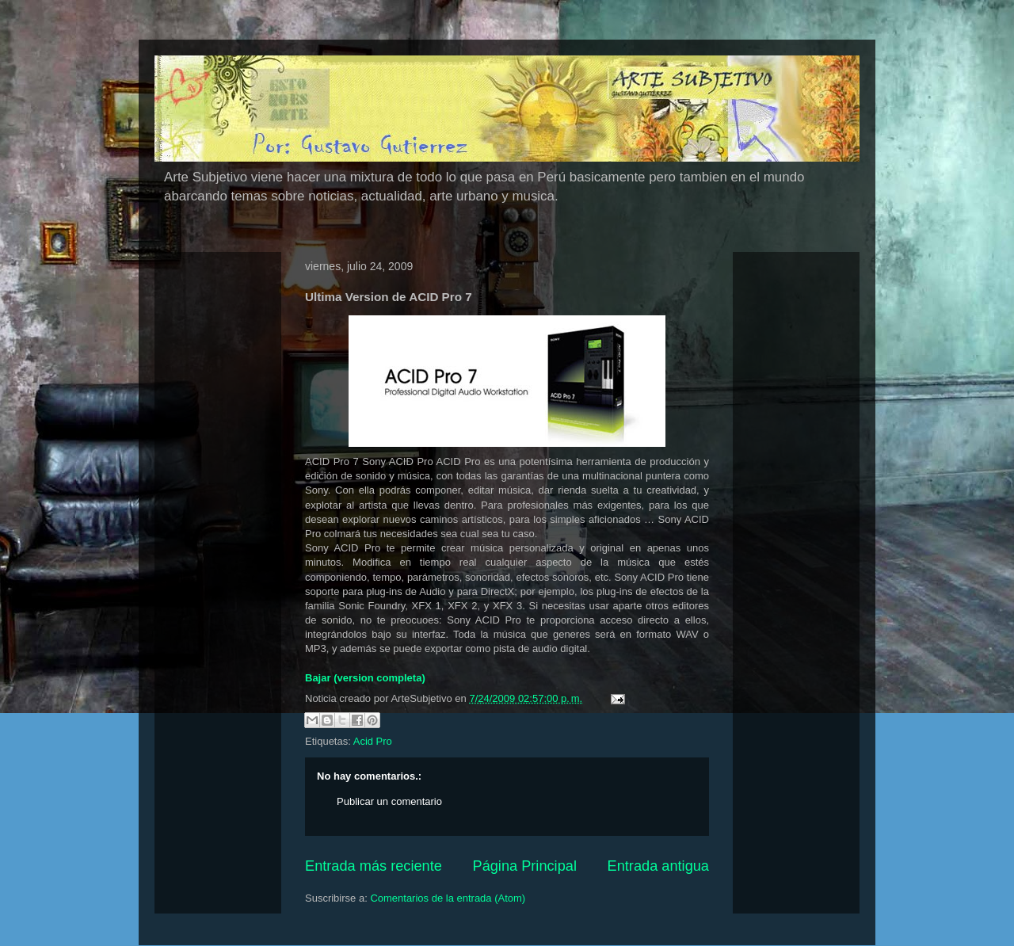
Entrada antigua (658, 866)
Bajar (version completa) (365, 678)
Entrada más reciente (373, 866)
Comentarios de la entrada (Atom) (447, 898)
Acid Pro (372, 741)
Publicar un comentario (389, 801)
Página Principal (525, 866)
